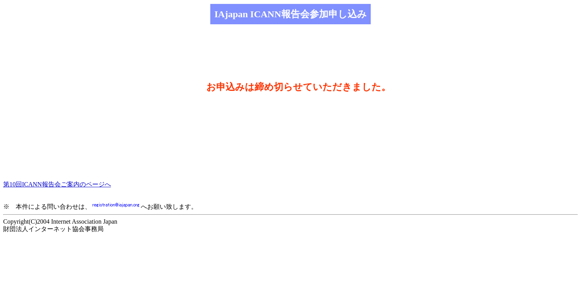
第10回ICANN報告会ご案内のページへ (57, 184)
